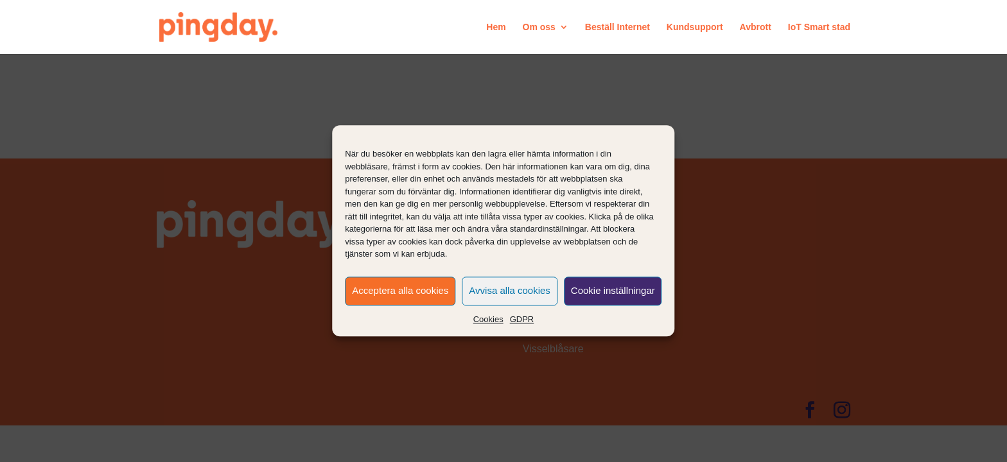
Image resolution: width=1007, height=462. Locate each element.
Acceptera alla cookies (400, 290)
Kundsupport (695, 27)
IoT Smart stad (819, 27)
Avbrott (755, 27)
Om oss (539, 27)
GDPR (522, 319)
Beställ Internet (617, 27)
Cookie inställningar (613, 290)
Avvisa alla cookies (509, 290)
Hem (495, 27)
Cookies (488, 319)
